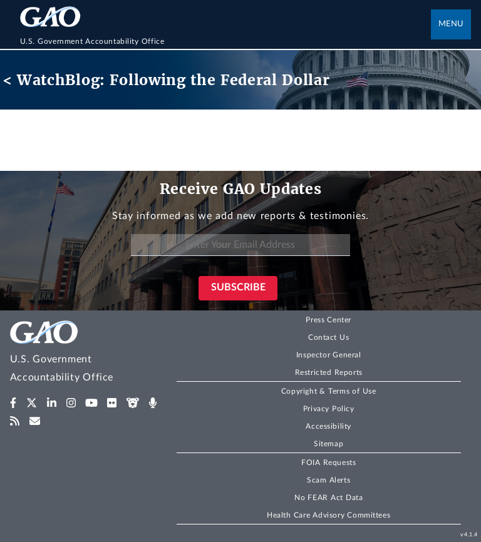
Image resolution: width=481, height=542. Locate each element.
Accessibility (328, 426)
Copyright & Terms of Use (328, 391)
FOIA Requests (328, 462)
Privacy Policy (328, 408)
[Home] (226, 41)
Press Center (328, 320)
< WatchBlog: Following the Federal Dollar (166, 80)
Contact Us (328, 337)
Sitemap (328, 443)
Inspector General (328, 355)
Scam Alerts (328, 480)
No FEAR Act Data (328, 497)
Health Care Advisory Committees (328, 515)
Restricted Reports (329, 372)
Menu (450, 24)
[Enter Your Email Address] (240, 245)
